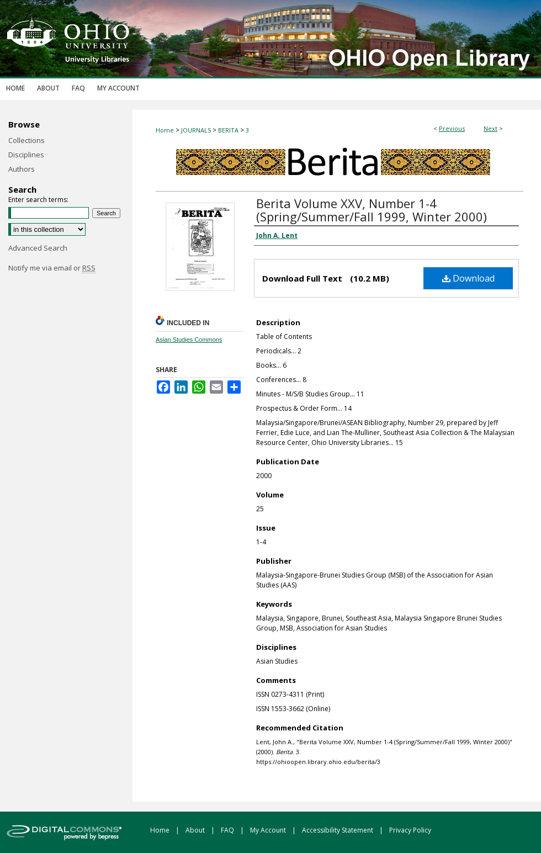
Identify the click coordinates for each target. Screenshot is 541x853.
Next (490, 128)
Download (468, 278)
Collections (26, 140)
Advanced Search (37, 248)
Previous (452, 128)
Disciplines (26, 155)
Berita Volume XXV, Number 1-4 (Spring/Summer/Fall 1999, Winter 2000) (371, 210)
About (195, 830)
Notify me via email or (52, 268)
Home (165, 130)
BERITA (228, 130)
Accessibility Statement (338, 830)
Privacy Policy (410, 830)
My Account (269, 830)
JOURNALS (196, 130)
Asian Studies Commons (189, 339)
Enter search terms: (38, 199)
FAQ (228, 830)
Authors (21, 169)
